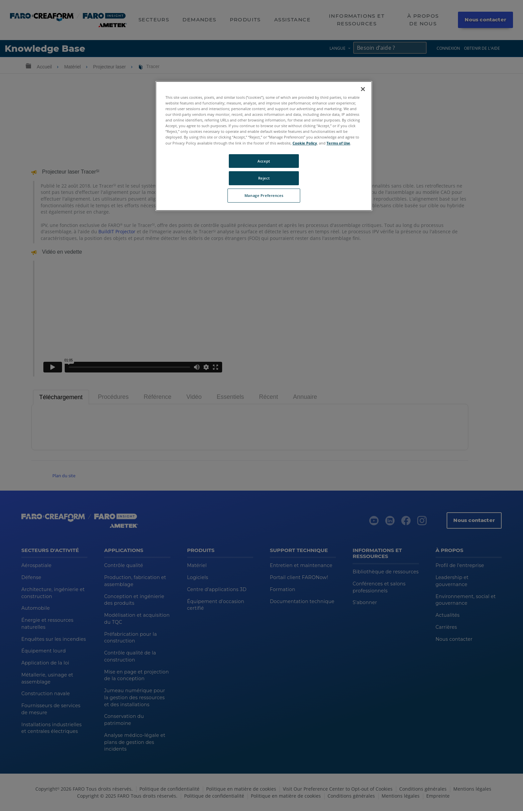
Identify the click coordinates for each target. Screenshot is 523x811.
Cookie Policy (305, 143)
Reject (264, 178)
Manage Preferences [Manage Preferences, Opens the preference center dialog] (263, 195)
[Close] (363, 89)
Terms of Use (338, 143)
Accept (263, 161)
